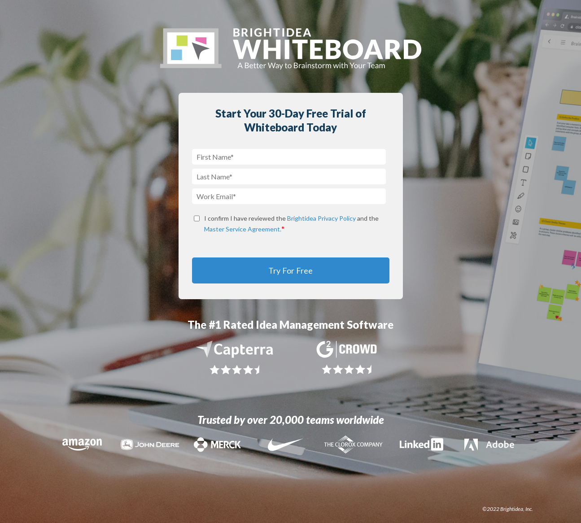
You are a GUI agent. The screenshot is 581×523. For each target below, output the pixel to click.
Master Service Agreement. (242, 229)
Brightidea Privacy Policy (321, 218)
